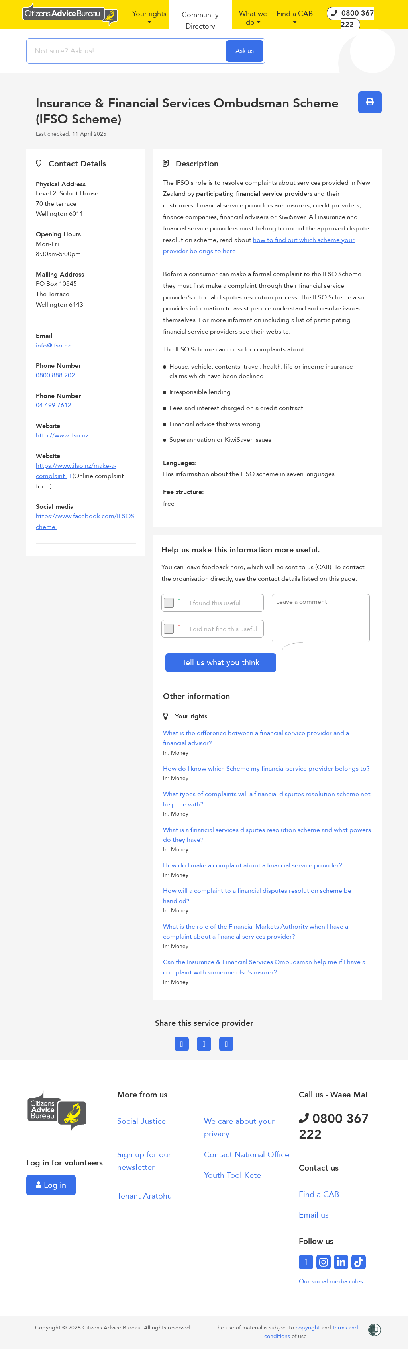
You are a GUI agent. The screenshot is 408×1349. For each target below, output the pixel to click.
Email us (314, 1215)
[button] (149, 21)
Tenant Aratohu (144, 1196)
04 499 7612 (53, 405)
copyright (309, 1327)
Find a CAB (319, 1194)
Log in (51, 1185)
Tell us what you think (220, 662)
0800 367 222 (334, 1127)
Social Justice (141, 1121)
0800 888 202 (55, 375)
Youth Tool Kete (232, 1175)
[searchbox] (127, 51)
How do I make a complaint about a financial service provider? (252, 865)
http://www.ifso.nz (63, 435)
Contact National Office (246, 1154)
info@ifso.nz (53, 345)
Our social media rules (331, 1281)
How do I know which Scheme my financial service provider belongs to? (266, 768)
